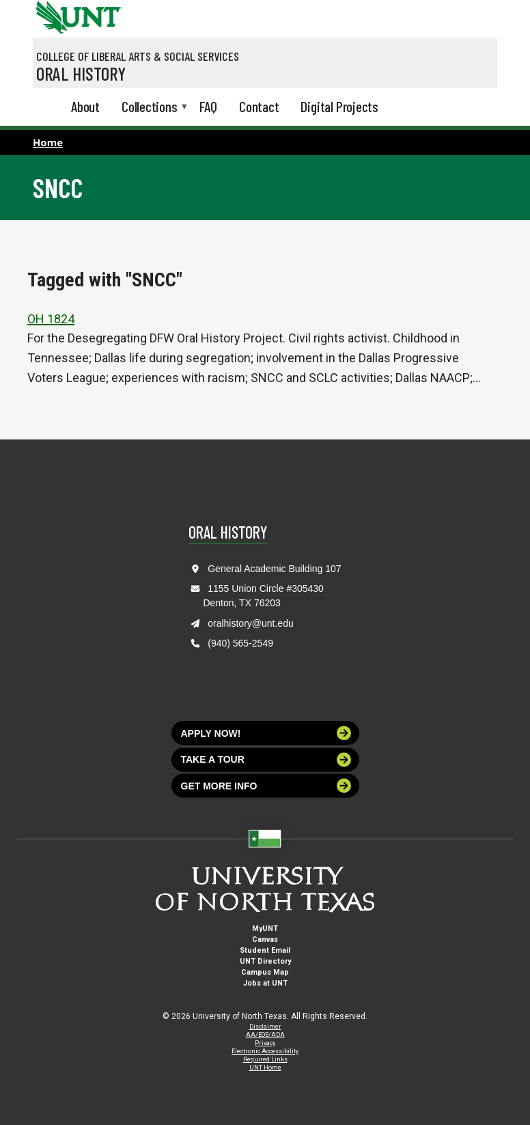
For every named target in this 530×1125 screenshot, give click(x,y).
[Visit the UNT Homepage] (101, 12)
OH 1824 (50, 319)
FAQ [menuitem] (208, 106)
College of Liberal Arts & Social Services (137, 56)
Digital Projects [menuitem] (339, 106)
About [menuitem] (85, 106)
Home (48, 142)
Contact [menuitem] (259, 106)
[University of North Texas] (50, 15)
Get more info (266, 785)
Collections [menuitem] (150, 108)
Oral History (81, 73)
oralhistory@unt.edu (251, 623)
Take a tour (266, 760)
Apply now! (266, 733)
